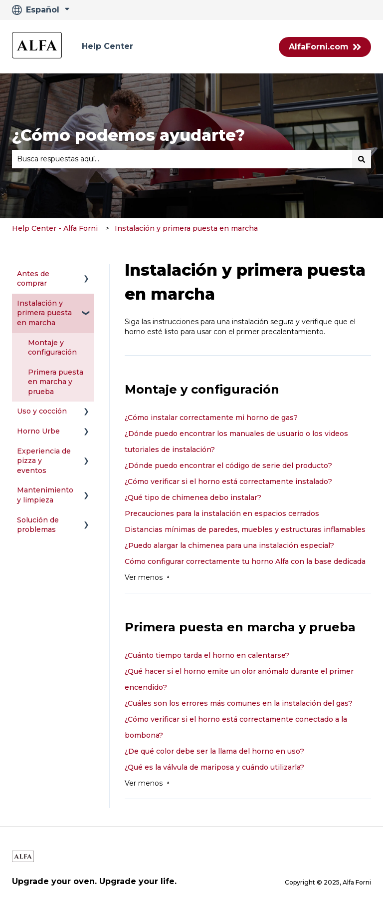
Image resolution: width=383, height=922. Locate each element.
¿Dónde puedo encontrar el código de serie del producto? (228, 465)
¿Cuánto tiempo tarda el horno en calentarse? (207, 655)
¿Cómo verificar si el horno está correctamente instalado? (228, 481)
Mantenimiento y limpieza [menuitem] (45, 494)
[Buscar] (361, 159)
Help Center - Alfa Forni (55, 228)
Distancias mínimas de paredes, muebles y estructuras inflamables (245, 529)
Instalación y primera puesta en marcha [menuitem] (44, 313)
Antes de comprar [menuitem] (33, 278)
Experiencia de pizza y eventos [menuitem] (44, 461)
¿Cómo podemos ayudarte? (128, 135)
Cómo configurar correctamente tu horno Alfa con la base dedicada (245, 561)
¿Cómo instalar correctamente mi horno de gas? (211, 417)
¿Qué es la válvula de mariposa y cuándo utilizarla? (214, 767)
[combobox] (182, 159)
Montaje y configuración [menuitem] (52, 347)
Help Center (107, 46)
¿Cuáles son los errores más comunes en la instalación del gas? (239, 703)
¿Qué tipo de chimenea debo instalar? (193, 497)
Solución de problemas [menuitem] (38, 524)
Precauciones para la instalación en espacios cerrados (222, 513)
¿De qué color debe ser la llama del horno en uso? (214, 751)
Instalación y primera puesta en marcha (186, 228)
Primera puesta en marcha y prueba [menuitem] (55, 382)
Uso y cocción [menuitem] (42, 411)
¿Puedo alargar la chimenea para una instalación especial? (229, 545)
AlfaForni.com (325, 47)
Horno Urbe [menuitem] (38, 431)
